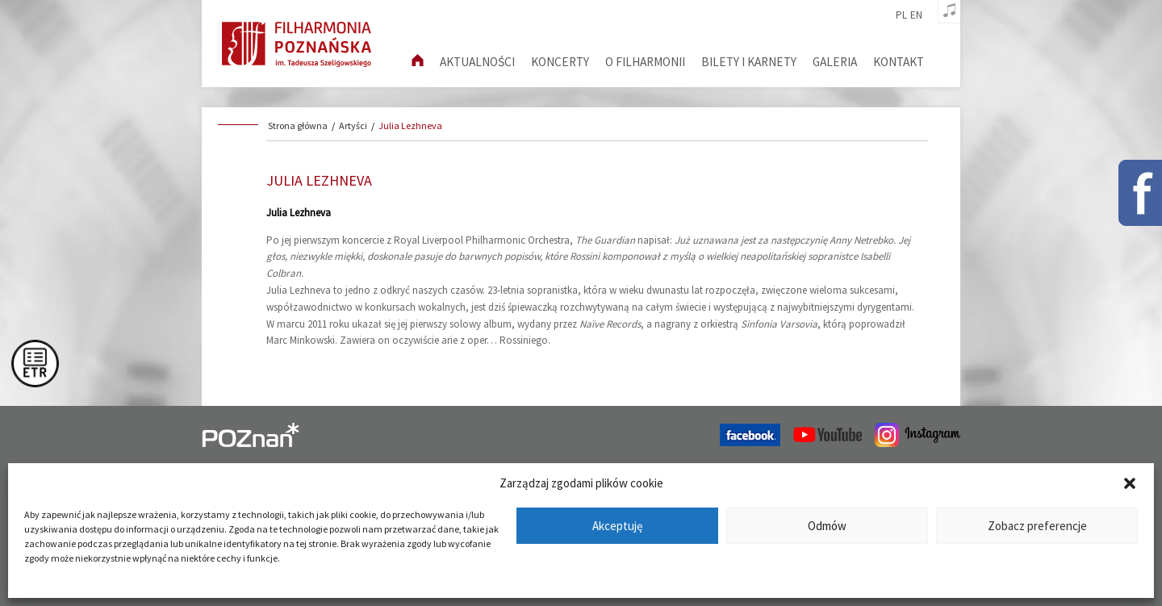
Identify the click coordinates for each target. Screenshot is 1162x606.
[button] (1130, 483)
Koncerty (560, 61)
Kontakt (898, 61)
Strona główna (298, 125)
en (916, 15)
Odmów (827, 525)
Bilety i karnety (748, 61)
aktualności (477, 61)
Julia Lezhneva (410, 125)
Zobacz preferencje (1037, 525)
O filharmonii (645, 61)
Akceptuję (617, 525)
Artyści (353, 125)
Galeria (835, 61)
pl (901, 15)
